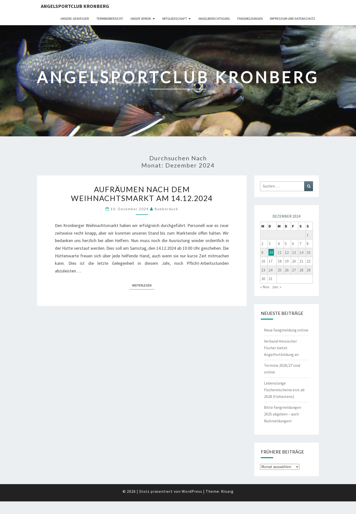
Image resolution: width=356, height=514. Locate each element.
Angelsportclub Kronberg (75, 6)
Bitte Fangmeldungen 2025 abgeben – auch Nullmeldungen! (282, 414)
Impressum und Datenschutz (292, 18)
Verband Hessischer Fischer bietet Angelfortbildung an (281, 348)
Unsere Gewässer (75, 18)
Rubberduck (166, 209)
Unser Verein (141, 18)
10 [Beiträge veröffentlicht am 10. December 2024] (271, 252)
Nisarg (227, 491)
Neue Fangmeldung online (286, 330)
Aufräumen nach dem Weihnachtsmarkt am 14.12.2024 (142, 194)
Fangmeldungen (250, 18)
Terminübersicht (109, 18)
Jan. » (276, 286)
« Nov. (265, 286)
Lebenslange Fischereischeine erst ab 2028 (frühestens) (284, 390)
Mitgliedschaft (174, 18)
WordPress (192, 491)
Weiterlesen (143, 285)
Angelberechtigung (214, 18)
